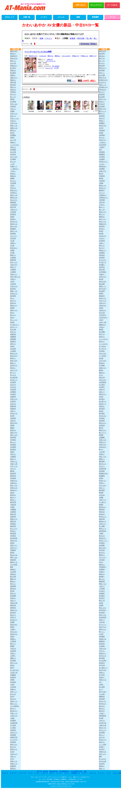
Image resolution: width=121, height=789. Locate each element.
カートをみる (112, 5)
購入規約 (45, 771)
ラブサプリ (84, 773)
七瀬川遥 (13, 504)
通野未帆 (102, 461)
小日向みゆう (103, 317)
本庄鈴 (101, 603)
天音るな (13, 121)
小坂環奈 (13, 269)
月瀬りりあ (102, 440)
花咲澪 (12, 543)
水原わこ (13, 653)
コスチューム (92, 773)
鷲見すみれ (13, 423)
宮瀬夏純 (13, 675)
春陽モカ (102, 555)
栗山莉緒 (102, 284)
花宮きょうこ (103, 540)
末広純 (101, 396)
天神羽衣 (13, 106)
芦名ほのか (102, 89)
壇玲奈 (12, 452)
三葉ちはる (102, 648)
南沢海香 (102, 658)
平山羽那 (13, 572)
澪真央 (12, 636)
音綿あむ (13, 219)
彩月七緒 (13, 329)
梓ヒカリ (102, 92)
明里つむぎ (102, 77)
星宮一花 (102, 600)
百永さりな (102, 701)
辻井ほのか (102, 447)
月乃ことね (13, 466)
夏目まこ (13, 500)
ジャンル (61, 17)
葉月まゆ (102, 536)
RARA (12, 759)
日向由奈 (102, 560)
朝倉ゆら (13, 80)
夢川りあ (13, 747)
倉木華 (101, 279)
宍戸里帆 (102, 365)
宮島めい (102, 677)
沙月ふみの (102, 353)
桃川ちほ (13, 699)
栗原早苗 (13, 260)
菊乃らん (102, 245)
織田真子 (102, 190)
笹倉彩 (12, 322)
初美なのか (13, 540)
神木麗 (101, 233)
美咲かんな (102, 629)
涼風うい (13, 411)
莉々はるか (102, 759)
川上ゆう (102, 238)
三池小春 (102, 622)
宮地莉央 (13, 677)
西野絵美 (102, 509)
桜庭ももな (13, 310)
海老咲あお (102, 166)
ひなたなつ (102, 557)
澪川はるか (13, 632)
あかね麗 (102, 75)
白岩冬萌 (13, 389)
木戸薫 (12, 253)
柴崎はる (102, 373)
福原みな (102, 574)
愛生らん (13, 61)
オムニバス (49, 68)
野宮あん (13, 531)
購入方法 (39, 771)
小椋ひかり (13, 209)
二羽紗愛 (102, 588)
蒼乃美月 (13, 68)
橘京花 (101, 428)
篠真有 (101, 370)
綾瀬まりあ (13, 128)
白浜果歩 (13, 394)
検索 (78, 17)
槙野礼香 (13, 605)
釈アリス (13, 373)
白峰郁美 (13, 396)
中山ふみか (102, 485)
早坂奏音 (13, 550)
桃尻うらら (13, 704)
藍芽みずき (102, 51)
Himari (101, 562)
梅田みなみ (13, 197)
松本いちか (102, 615)
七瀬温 (12, 507)
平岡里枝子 (102, 567)
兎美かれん (13, 190)
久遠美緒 (13, 257)
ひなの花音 (13, 564)
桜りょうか (13, 320)
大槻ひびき (102, 171)
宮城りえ (102, 672)
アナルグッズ (44, 773)
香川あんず (13, 221)
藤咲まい (13, 581)
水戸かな (102, 651)
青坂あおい (13, 65)
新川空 (12, 133)
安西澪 (12, 137)
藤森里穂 (102, 581)
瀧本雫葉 (13, 437)
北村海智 (102, 257)
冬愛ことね (102, 456)
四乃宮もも (13, 365)
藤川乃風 (13, 576)
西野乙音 (13, 521)
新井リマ (102, 113)
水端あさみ (102, 639)
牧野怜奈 (13, 608)
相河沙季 (102, 53)
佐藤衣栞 (13, 334)
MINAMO (102, 665)
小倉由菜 (102, 181)
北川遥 (12, 245)
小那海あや (102, 195)
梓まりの (13, 94)
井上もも (13, 181)
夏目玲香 (13, 502)
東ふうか (13, 97)
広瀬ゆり (102, 572)
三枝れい (102, 327)
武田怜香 (102, 420)
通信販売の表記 (53, 771)
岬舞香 (12, 646)
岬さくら (102, 632)
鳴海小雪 (13, 514)
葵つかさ (102, 63)
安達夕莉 (102, 94)
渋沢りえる (13, 370)
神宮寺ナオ (102, 394)
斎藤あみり (102, 325)
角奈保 (101, 411)
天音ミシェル (14, 118)
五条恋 (101, 308)
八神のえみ (13, 716)
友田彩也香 (102, 468)
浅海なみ (13, 89)
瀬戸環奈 (102, 413)
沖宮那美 (102, 176)
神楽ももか (102, 212)
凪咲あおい (13, 490)
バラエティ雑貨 (117, 773)
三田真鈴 (102, 646)
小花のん (102, 205)
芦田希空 (13, 92)
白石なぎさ (102, 380)
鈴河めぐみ (13, 413)
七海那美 (13, 512)
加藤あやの (102, 224)
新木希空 (102, 116)
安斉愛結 (13, 135)
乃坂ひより (102, 524)
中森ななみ (13, 488)
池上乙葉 (13, 152)
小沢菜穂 (13, 212)
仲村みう (102, 483)
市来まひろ (102, 140)
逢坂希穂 (13, 202)
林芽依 (12, 552)
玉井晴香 (13, 447)
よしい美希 (102, 744)
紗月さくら (13, 327)
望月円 (12, 696)
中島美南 (13, 478)
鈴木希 (12, 416)
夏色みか (13, 495)
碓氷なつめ (13, 195)
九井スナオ (102, 301)
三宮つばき (102, 361)
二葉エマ (102, 586)
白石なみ (13, 385)
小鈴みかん (102, 310)
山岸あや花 (102, 723)
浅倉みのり (13, 77)
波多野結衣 (102, 531)
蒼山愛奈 (13, 73)
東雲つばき (13, 361)
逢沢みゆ (102, 56)
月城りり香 (13, 464)
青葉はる (13, 70)
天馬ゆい (102, 454)
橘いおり (13, 442)
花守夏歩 (102, 543)
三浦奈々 (13, 629)
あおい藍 (13, 63)
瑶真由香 (13, 560)
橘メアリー (102, 432)
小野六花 (102, 202)
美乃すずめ (102, 670)
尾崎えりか (102, 185)
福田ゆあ (13, 574)
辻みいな (13, 468)
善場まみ (13, 430)
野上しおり (13, 528)
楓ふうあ (102, 209)
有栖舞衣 (102, 123)
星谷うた (13, 584)
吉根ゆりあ (102, 752)
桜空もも (102, 341)
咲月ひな (13, 332)
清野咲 (12, 425)
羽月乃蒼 (102, 550)
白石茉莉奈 (102, 382)
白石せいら (13, 380)
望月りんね (13, 663)
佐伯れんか (13, 293)
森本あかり (13, 711)
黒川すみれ (102, 289)
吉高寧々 (102, 747)
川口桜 (12, 241)
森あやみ (102, 706)
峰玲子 (12, 668)
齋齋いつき (13, 291)
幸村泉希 (13, 742)
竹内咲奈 (13, 440)
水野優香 (102, 636)
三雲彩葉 (13, 641)
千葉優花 (13, 456)
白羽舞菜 (13, 392)
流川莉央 (102, 764)
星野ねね (13, 588)
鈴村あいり (102, 404)
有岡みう (102, 121)
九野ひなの (102, 277)
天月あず (102, 104)
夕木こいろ (102, 730)
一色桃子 (102, 147)
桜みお (12, 313)
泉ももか (13, 161)
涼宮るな (13, 420)
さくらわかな (103, 344)
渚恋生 (12, 492)
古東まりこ (13, 274)
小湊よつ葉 (102, 322)
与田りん (13, 756)
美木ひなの (102, 627)
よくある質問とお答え (76, 771)
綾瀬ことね (13, 125)
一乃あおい (102, 142)
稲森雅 (12, 178)
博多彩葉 (13, 533)
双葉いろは (102, 584)
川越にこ (102, 243)
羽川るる (13, 188)
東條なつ (102, 459)
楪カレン (102, 735)
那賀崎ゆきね (103, 473)
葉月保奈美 (13, 538)
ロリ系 (56, 68)
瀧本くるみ (13, 435)
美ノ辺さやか (14, 670)
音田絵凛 (13, 214)
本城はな (13, 598)
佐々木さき (102, 349)
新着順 (72, 38)
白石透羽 (13, 382)
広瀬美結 (102, 569)
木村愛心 (102, 265)
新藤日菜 (13, 406)
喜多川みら (13, 248)
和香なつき (13, 761)
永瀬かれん (13, 480)
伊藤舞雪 (102, 154)
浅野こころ (102, 85)
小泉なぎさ (13, 265)
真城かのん (13, 610)
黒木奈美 (102, 291)
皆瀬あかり (102, 653)
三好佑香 (13, 687)
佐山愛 (101, 358)
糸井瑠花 (102, 152)
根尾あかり (102, 521)
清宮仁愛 (102, 269)
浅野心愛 (13, 82)
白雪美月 (13, 401)
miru (100, 682)
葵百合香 (102, 65)
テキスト (48, 38)
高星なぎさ (13, 432)
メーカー (43, 17)
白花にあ (13, 404)
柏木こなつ (102, 219)
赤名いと (102, 73)
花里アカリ (13, 545)
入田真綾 (102, 159)
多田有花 (102, 425)
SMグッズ (52, 773)
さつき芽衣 (102, 356)
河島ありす (75, 56)
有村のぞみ (102, 125)
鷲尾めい (102, 766)
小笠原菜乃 (13, 205)
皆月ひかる (102, 656)
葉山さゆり (102, 548)
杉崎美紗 (13, 408)
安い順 (89, 38)
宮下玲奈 (102, 675)
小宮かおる (13, 286)
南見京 (12, 665)
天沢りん (13, 109)
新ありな (102, 118)
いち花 (12, 164)
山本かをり (13, 732)
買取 (85, 771)
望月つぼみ (102, 692)
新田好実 (13, 526)
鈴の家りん (102, 401)
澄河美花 (102, 408)
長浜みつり (102, 480)
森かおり (13, 708)
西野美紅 (13, 524)
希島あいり (102, 250)
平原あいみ (84, 56)
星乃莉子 (102, 598)
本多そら (13, 600)
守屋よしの (13, 713)
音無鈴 (12, 217)
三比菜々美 (13, 672)
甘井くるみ (13, 104)
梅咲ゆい (57, 56)
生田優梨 (13, 149)
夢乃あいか (102, 740)
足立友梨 (102, 97)
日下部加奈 (102, 272)
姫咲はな (102, 564)
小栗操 (101, 183)
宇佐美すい (13, 193)
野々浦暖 (102, 526)
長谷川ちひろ (33, 56)
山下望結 (13, 728)
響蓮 (11, 567)
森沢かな (102, 708)
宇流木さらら (103, 161)
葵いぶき (102, 61)
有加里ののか (103, 80)
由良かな (102, 742)
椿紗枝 (12, 471)
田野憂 (101, 435)
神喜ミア (13, 267)
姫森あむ (13, 569)
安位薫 (101, 718)
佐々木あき (102, 346)
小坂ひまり (102, 303)
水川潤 (101, 634)
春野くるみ (13, 557)
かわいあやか (66, 56)
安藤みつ (13, 142)
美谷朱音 (102, 644)
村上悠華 (102, 687)
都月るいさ (102, 464)
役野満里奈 (102, 716)
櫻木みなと (13, 305)
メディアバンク (50, 61)
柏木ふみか (13, 226)
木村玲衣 (102, 267)
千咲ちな (13, 454)
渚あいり (102, 488)
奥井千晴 (13, 207)
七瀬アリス (102, 500)
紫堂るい (13, 358)
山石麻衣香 (13, 723)
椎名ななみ (13, 353)
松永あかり (13, 620)
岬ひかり (13, 644)
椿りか (101, 449)
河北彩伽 (102, 241)
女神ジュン (13, 692)
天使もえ (102, 101)
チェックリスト (96, 5)
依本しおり (102, 754)
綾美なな (13, 130)
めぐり (101, 689)
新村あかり (102, 507)
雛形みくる (13, 562)
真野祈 (12, 627)
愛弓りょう (102, 111)
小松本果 (13, 284)
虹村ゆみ (102, 514)
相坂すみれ (13, 51)
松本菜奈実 (102, 617)
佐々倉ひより (14, 325)
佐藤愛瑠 (13, 337)
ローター (30, 773)
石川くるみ (13, 157)
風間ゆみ (102, 217)
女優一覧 (26, 17)
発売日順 (80, 38)
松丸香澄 (102, 612)
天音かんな (13, 113)
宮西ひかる (102, 680)
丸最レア (102, 620)
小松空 (12, 281)
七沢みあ (102, 495)
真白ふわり (102, 608)
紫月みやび (13, 356)
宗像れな (13, 689)
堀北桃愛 (13, 596)
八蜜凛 (101, 533)
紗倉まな (102, 337)
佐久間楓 (102, 332)
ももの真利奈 (14, 706)
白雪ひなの (13, 399)
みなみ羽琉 (102, 660)
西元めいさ (102, 516)
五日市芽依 (102, 145)
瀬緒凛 (12, 428)
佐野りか (13, 344)
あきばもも (102, 82)
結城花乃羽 (13, 737)
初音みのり (102, 538)
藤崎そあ (13, 579)
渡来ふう (102, 768)
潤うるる (13, 375)
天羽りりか (102, 99)
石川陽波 (13, 159)
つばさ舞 (102, 452)
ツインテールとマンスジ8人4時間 (37, 52)
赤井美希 (102, 70)
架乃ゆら (102, 229)
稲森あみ (13, 176)
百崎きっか (13, 701)
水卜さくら (102, 624)
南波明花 (13, 516)
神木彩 (101, 231)
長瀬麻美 (102, 476)
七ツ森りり (102, 502)
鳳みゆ (101, 173)
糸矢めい (13, 173)
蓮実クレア (102, 528)
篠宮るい (13, 368)
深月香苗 (13, 660)
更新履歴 (95, 17)
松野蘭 (12, 622)
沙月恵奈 (102, 351)
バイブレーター (22, 773)
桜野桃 (12, 308)
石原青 (101, 133)
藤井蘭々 (102, 576)
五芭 (100, 149)
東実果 (12, 99)
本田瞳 (101, 605)
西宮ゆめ (102, 512)
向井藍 (101, 684)
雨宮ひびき (102, 109)
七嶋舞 (101, 497)
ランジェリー (101, 773)
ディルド (37, 773)
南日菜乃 (102, 663)
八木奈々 (102, 713)
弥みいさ (13, 116)
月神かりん (13, 461)
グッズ (112, 17)
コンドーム (67, 773)
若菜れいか (13, 764)
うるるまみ (42, 56)
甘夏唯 (12, 111)
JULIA (101, 375)
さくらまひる (103, 339)
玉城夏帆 (102, 437)
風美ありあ (13, 224)
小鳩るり (13, 279)
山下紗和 (13, 725)
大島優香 (102, 169)
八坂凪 (12, 718)
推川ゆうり (102, 188)
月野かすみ (102, 444)
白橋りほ (102, 389)
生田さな (13, 147)
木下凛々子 (102, 262)
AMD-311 (50, 59)
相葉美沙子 (13, 56)
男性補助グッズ (75, 773)
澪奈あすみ (13, 634)
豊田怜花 (13, 476)
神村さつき (13, 231)
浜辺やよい (13, 548)
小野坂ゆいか (103, 197)
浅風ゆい (13, 75)
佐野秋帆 (13, 339)
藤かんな (102, 579)
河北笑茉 (13, 238)
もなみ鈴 (102, 694)
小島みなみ (102, 305)
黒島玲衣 (102, 296)
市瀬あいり (13, 166)
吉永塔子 (102, 749)
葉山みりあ (13, 555)
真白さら (13, 615)
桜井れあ (13, 303)
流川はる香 (102, 761)
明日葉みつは (103, 87)
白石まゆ (13, 387)
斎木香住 (13, 289)
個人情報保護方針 (64, 771)
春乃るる (102, 552)
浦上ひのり (13, 200)
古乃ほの (102, 591)
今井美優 (13, 183)
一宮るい (13, 171)
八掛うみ (102, 720)
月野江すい (102, 442)
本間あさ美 (13, 603)
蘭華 (100, 756)
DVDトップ (9, 17)
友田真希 (102, 471)
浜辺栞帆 (102, 545)
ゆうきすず (13, 740)
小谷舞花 (13, 272)
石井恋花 (13, 154)
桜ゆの (12, 317)
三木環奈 (13, 351)
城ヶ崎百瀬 (13, 377)
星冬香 (12, 591)
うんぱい (102, 164)
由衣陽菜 (13, 735)
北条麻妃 (102, 593)
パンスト (108, 773)
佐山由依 (13, 349)
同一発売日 (55, 66)
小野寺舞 (102, 200)
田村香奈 (13, 449)
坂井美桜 (13, 296)
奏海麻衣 (13, 229)
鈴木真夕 (102, 399)
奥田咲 (101, 178)
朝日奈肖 (13, 85)
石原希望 (102, 135)
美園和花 (102, 641)
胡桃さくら (102, 286)
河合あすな (102, 236)
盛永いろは (13, 485)
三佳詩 (12, 684)
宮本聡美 (13, 682)
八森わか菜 (102, 725)
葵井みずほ (13, 58)
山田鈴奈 (13, 730)
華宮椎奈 (13, 233)
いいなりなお (14, 145)
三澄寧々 (13, 656)
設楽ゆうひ (102, 368)
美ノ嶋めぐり (103, 668)
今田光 (12, 185)
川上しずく (13, 236)
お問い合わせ (81, 5)
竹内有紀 (102, 418)
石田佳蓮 (102, 130)
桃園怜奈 (102, 696)
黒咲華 (101, 293)
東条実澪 (13, 473)
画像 (41, 38)
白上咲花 (102, 385)
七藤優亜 (13, 509)
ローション (59, 773)
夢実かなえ (13, 749)
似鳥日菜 (102, 519)
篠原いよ (13, 363)
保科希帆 (13, 586)
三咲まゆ (13, 648)
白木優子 (102, 387)
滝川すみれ (102, 416)
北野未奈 (102, 255)
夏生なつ (13, 497)
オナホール (5, 773)
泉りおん (102, 137)
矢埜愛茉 (13, 720)
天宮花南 (102, 106)
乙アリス (102, 193)
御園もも (13, 658)
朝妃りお (13, 87)
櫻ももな (13, 315)
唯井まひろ (102, 423)
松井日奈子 (102, 610)
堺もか (12, 298)
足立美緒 (13, 101)
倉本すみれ (102, 281)
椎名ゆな (102, 363)
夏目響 (101, 492)
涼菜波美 (13, 418)
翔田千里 (102, 377)
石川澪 (101, 128)
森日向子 (102, 711)
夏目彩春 (102, 490)
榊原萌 (101, 329)
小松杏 (101, 320)
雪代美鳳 (102, 732)
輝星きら (13, 255)
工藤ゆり (102, 274)
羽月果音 (13, 536)
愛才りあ (102, 58)
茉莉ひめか (13, 624)
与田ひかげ (13, 754)
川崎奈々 (13, 243)
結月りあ (102, 737)
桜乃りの (102, 334)
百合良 (12, 752)
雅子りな (102, 214)
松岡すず (13, 617)
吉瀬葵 (12, 250)
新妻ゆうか (13, 519)
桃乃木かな (102, 704)
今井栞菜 (102, 157)
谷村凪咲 (13, 444)
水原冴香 (13, 651)
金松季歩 (102, 226)
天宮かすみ (13, 123)
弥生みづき (102, 728)
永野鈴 (101, 478)
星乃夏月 (102, 596)
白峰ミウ (102, 392)
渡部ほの (13, 768)
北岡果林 (102, 253)
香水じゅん (102, 221)
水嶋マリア (93, 56)
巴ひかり (102, 466)
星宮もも (13, 593)
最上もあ (13, 694)
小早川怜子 (102, 315)
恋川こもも (13, 262)
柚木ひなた (13, 744)
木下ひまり (102, 260)
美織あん (13, 639)
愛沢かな (50, 56)
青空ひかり (102, 68)
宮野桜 (12, 680)
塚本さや (13, 459)
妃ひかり (102, 248)
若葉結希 (13, 766)
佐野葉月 (13, 341)
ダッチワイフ (13, 773)
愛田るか (13, 53)
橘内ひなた (102, 430)
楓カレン (102, 207)
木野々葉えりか (15, 277)
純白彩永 (13, 612)
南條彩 (101, 504)
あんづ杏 (13, 140)
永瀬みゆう (13, 483)
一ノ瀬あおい (14, 169)
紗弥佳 (12, 346)
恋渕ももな (102, 298)
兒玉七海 (102, 313)
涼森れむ (102, 406)
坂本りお (13, 301)
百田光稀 (102, 699)
